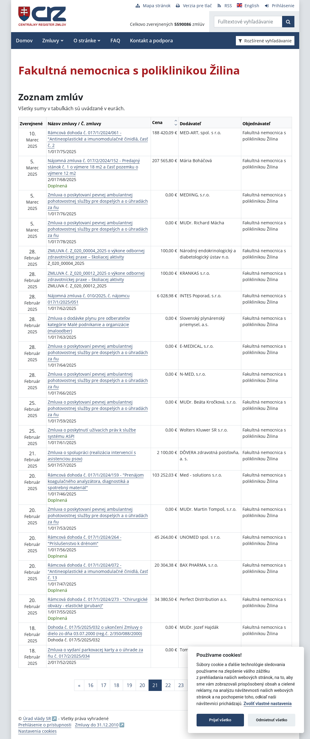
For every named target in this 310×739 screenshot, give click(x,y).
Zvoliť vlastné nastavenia (268, 703)
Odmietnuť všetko (271, 720)
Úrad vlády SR (37, 718)
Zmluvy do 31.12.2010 (97, 725)
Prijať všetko (220, 720)
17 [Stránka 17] (103, 685)
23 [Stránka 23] (181, 685)
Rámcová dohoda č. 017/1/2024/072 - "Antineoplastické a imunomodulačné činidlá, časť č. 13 (98, 571)
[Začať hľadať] (288, 21)
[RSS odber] (224, 5)
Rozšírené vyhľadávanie (265, 41)
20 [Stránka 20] (142, 685)
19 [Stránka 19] (129, 685)
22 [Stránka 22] (168, 685)
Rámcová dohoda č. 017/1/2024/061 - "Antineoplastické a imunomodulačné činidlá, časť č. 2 (98, 139)
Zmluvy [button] (50, 40)
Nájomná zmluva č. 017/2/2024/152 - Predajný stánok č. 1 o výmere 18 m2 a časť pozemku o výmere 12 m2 (94, 167)
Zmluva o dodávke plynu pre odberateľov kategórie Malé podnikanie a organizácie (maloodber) (89, 324)
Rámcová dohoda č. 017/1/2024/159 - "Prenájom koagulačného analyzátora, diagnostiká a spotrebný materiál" (96, 481)
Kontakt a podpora (151, 40)
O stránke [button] (85, 40)
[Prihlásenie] (279, 5)
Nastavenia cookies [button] (37, 731)
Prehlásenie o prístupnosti (44, 725)
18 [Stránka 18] (116, 685)
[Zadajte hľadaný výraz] (248, 21)
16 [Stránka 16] (90, 685)
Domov (24, 40)
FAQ (115, 40)
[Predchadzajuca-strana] (79, 685)
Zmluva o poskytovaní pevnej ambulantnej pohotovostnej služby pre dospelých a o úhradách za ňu (98, 201)
